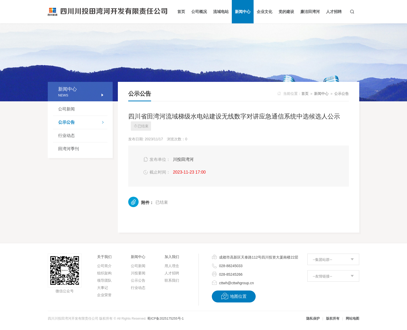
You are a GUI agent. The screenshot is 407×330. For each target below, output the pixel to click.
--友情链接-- (322, 276)
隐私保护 (313, 318)
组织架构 (104, 273)
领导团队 (104, 280)
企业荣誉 (104, 295)
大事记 (102, 288)
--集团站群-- (322, 260)
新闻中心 (321, 93)
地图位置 (234, 296)
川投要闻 (138, 273)
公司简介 (104, 266)
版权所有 (333, 318)
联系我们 (172, 280)
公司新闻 (66, 109)
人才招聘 (172, 273)
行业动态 (66, 135)
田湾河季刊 (68, 149)
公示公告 (82, 123)
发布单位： (156, 159)
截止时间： (156, 172)
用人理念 (172, 266)
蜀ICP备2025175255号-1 (165, 318)
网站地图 (352, 318)
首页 (305, 93)
